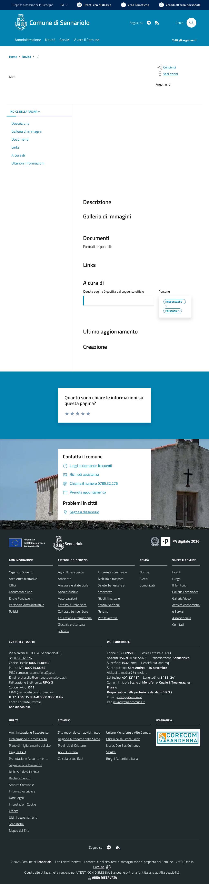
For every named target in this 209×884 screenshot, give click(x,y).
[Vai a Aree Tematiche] (135, 5)
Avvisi (144, 578)
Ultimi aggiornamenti (23, 817)
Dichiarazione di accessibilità (28, 738)
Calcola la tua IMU (70, 758)
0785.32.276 (23, 657)
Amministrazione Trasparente (29, 732)
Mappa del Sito (19, 830)
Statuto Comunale (21, 784)
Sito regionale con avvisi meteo (79, 732)
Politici (13, 611)
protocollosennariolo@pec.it (37, 672)
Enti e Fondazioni (20, 598)
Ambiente (64, 578)
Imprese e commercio (112, 572)
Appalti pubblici (68, 591)
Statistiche (16, 823)
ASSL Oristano (68, 752)
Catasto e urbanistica (72, 604)
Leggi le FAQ (17, 752)
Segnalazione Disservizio (25, 765)
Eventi (176, 572)
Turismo (103, 611)
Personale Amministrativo (26, 604)
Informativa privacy (22, 791)
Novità (26, 56)
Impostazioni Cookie (22, 804)
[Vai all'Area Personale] (179, 5)
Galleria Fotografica (185, 591)
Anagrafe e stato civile (73, 585)
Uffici (12, 585)
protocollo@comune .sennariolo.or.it (42, 677)
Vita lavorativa (108, 617)
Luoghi (176, 578)
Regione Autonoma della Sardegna (81, 738)
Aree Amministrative (23, 578)
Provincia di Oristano (72, 745)
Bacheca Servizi (19, 778)
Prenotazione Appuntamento (28, 758)
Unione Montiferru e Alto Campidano (131, 732)
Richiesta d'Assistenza (24, 771)
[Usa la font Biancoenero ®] (94, 5)
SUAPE (111, 752)
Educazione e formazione (75, 617)
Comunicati (147, 585)
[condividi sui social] (166, 67)
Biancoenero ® (120, 872)
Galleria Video (181, 598)
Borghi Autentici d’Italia (122, 758)
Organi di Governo (21, 572)
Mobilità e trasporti (110, 578)
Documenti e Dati (20, 591)
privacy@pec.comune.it (129, 701)
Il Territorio (179, 585)
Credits (13, 810)
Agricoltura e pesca (71, 572)
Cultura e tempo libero (73, 611)
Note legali (16, 797)
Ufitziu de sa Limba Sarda (123, 738)
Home (13, 56)
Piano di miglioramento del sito (30, 745)
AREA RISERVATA (102, 877)
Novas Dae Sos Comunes (123, 745)
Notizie (144, 572)
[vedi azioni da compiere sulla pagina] (167, 73)
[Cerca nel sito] (191, 23)
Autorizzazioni (67, 598)
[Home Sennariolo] (53, 22)
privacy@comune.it (129, 697)
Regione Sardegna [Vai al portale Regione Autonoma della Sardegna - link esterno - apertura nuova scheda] (33, 5)
